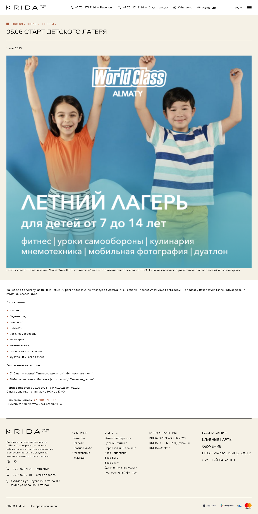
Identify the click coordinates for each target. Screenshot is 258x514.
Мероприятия (163, 432)
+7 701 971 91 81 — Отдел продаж (145, 7)
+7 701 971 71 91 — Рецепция (94, 7)
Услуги (111, 432)
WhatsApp (185, 7)
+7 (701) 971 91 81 (45, 400)
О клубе (79, 432)
